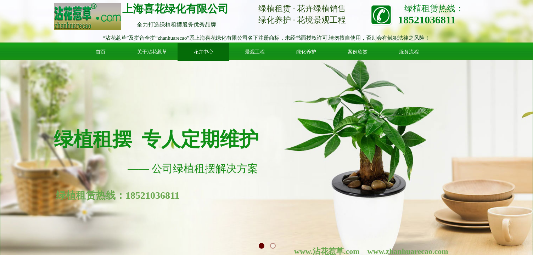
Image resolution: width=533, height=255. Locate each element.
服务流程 (409, 52)
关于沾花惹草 (152, 52)
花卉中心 (203, 52)
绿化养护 (306, 52)
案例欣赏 (358, 52)
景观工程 (255, 52)
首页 (101, 52)
